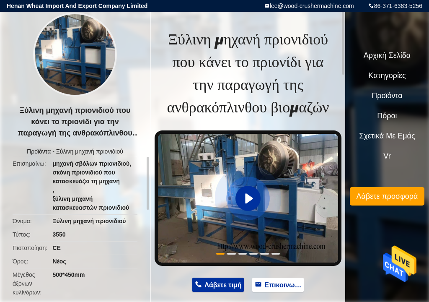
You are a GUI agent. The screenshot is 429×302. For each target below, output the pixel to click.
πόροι (387, 116)
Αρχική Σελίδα (387, 55)
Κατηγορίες (387, 75)
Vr (386, 156)
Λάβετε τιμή (222, 285)
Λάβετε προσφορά (387, 196)
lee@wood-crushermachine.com (312, 6)
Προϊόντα (39, 151)
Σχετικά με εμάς (387, 136)
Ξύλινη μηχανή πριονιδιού (89, 151)
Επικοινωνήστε (284, 285)
